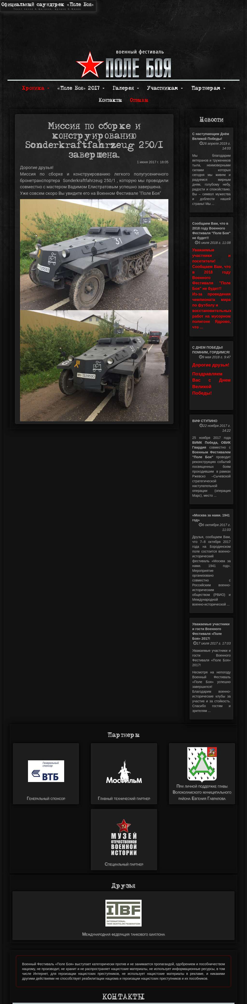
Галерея (126, 88)
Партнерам (208, 88)
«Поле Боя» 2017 (80, 88)
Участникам (165, 88)
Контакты (110, 100)
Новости (211, 119)
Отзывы (139, 100)
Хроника (35, 88)
